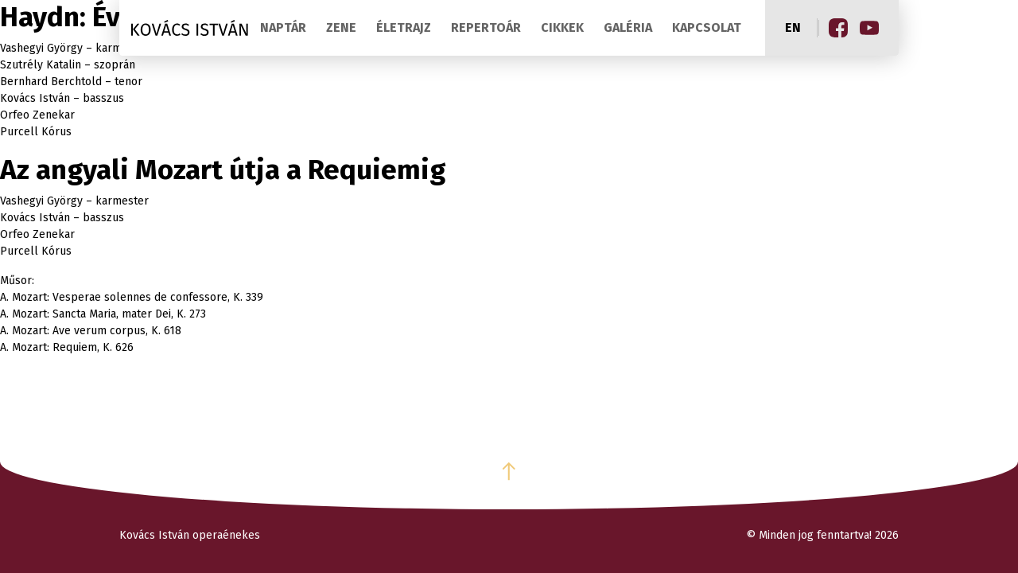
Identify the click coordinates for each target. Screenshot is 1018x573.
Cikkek (562, 27)
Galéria (628, 27)
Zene (341, 27)
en (793, 27)
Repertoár (486, 27)
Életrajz (403, 27)
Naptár (283, 27)
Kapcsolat (706, 27)
